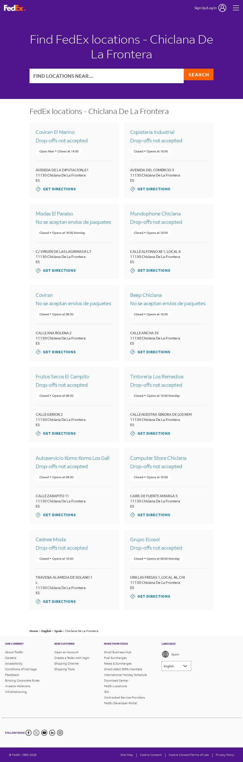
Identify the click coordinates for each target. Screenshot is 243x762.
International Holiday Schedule (125, 675)
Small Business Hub (117, 652)
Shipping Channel (66, 663)
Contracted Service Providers (124, 697)
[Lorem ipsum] (176, 666)
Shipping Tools (64, 669)
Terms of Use (200, 755)
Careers (10, 658)
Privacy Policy (225, 755)
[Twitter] (36, 733)
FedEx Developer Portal (120, 703)
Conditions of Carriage (21, 669)
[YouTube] (44, 733)
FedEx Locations (115, 686)
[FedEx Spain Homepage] (15, 8)
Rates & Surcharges (118, 663)
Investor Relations (17, 686)
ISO (106, 692)
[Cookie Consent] (151, 755)
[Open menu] (236, 8)
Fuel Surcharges (115, 658)
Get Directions (56, 189)
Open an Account (66, 652)
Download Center (116, 680)
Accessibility (13, 663)
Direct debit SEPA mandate (123, 669)
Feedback (12, 675)
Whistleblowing (16, 692)
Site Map (127, 755)
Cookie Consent (180, 755)
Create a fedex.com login (71, 658)
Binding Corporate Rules (22, 680)
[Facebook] (28, 733)
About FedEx (14, 652)
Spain (170, 654)
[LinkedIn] (52, 733)
